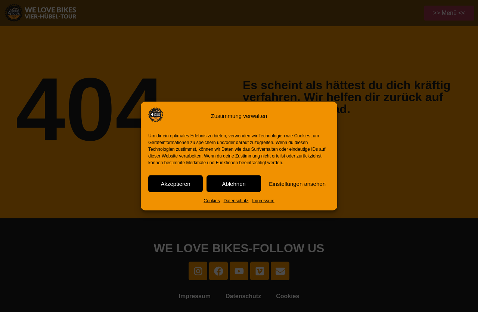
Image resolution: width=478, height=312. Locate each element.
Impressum (263, 200)
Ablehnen (233, 183)
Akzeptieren (175, 183)
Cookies (212, 200)
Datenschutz (236, 200)
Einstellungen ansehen (297, 183)
